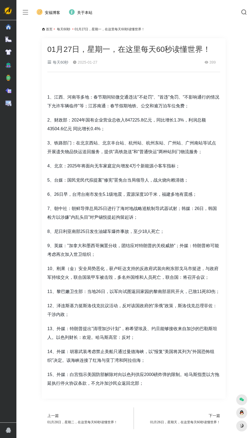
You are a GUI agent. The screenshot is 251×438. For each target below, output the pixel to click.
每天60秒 (63, 29)
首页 (49, 29)
